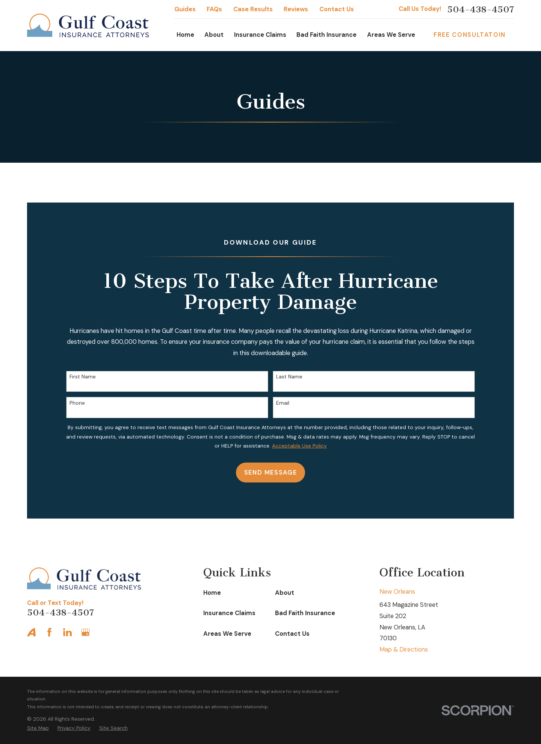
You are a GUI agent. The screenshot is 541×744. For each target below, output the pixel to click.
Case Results (253, 9)
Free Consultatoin (470, 35)
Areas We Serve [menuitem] (391, 35)
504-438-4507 (480, 9)
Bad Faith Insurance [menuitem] (326, 35)
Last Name (289, 377)
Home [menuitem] (185, 35)
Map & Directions (403, 649)
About (284, 593)
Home (212, 593)
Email (282, 403)
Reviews (296, 9)
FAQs (214, 9)
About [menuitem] (214, 35)
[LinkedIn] (67, 632)
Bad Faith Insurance (305, 613)
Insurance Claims (229, 613)
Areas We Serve (227, 634)
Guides (185, 9)
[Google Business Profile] (85, 632)
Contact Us (336, 9)
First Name (83, 377)
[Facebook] (49, 632)
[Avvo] (31, 632)
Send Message (270, 472)
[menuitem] (38, 728)
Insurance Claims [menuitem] (260, 35)
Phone (77, 403)
